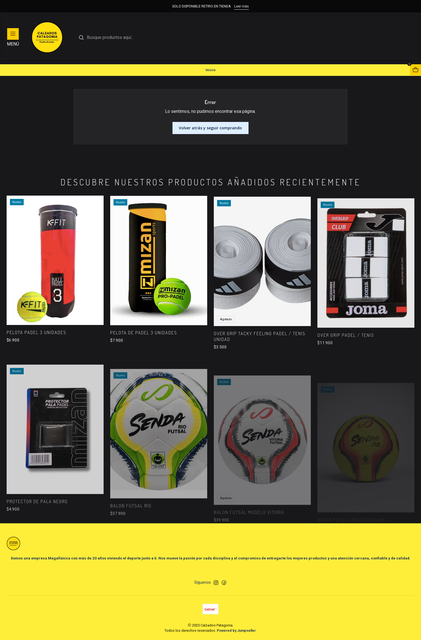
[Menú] (13, 37)
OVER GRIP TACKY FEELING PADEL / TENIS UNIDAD (260, 362)
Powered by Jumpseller (236, 630)
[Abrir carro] (415, 69)
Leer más (241, 6)
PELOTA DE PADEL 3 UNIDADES (143, 354)
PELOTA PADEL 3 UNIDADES (36, 346)
